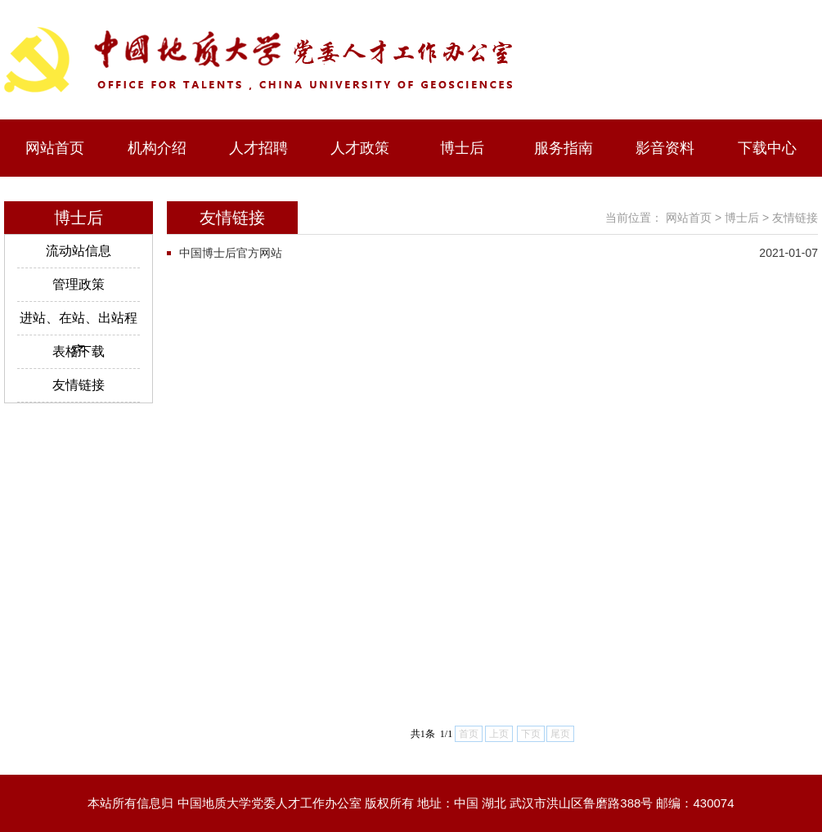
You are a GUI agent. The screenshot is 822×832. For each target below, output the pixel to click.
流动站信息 (78, 251)
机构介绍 (157, 148)
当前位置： (634, 217)
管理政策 (78, 284)
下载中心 (767, 148)
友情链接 (78, 385)
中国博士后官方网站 (230, 252)
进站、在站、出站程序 (78, 323)
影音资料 (665, 148)
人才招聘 (258, 148)
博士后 (462, 148)
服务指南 (563, 148)
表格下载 (78, 351)
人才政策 (359, 148)
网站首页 (54, 148)
